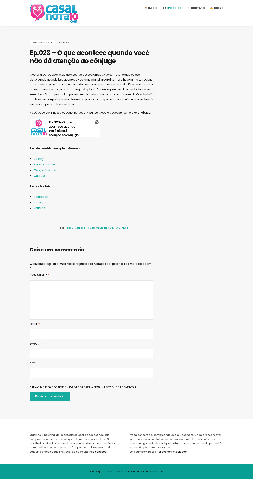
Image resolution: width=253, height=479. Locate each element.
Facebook (41, 197)
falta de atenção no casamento (84, 227)
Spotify (39, 159)
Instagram (41, 202)
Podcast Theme (153, 471)
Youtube (39, 208)
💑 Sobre (216, 8)
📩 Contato (196, 8)
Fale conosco (97, 452)
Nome (35, 324)
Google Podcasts (45, 170)
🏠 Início (150, 8)
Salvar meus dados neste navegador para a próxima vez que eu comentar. (83, 387)
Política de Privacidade (172, 452)
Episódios (63, 42)
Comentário (40, 275)
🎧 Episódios (172, 8)
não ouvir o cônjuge (116, 227)
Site (32, 363)
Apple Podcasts (45, 164)
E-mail (35, 344)
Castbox (40, 176)
